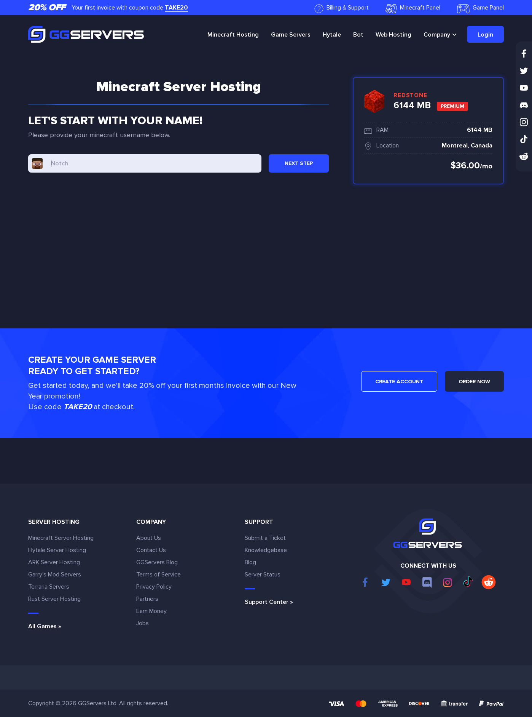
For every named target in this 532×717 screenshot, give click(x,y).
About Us (148, 538)
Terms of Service (158, 574)
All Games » (44, 626)
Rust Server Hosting (54, 599)
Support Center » (269, 602)
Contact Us (151, 550)
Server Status (262, 574)
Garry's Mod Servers (54, 574)
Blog (250, 562)
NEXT (299, 163)
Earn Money (151, 611)
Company (437, 34)
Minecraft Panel (412, 8)
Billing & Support (341, 8)
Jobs (142, 623)
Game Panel (480, 8)
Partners (147, 599)
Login (485, 34)
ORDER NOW (474, 381)
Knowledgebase (266, 550)
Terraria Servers (48, 587)
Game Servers (291, 34)
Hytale (332, 34)
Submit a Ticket (265, 538)
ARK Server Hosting (54, 562)
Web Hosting (393, 34)
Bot (358, 34)
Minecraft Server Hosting (61, 538)
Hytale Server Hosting (57, 550)
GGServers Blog (157, 562)
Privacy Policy (154, 587)
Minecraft (233, 34)
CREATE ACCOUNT (399, 381)
